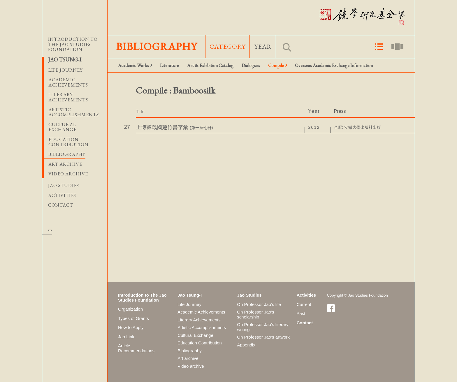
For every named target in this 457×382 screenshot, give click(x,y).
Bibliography (66, 154)
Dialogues (251, 65)
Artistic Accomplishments (201, 327)
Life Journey (189, 304)
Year (263, 46)
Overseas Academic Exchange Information (334, 65)
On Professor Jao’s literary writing (262, 327)
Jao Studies (63, 185)
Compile (276, 65)
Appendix (246, 344)
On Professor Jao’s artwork (263, 337)
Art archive (65, 164)
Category (228, 46)
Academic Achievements (201, 311)
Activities (62, 195)
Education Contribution (199, 342)
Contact (60, 205)
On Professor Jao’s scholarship (255, 314)
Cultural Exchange (195, 335)
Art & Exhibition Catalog (210, 65)
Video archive (68, 174)
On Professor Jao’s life (259, 304)
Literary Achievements (199, 319)
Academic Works (133, 65)
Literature (169, 65)
